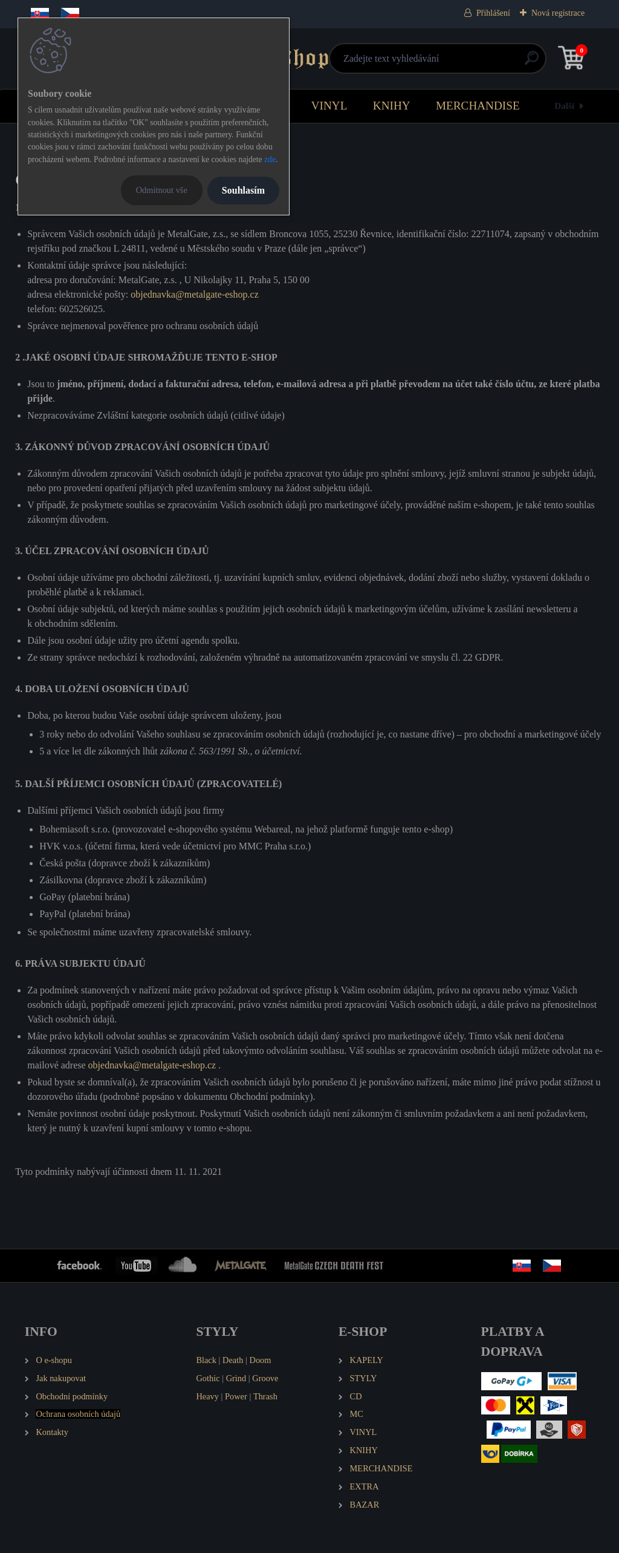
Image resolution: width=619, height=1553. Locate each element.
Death (232, 1360)
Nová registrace (558, 13)
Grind (236, 1378)
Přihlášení (493, 13)
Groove (265, 1378)
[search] (454, 62)
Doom (260, 1360)
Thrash (265, 1396)
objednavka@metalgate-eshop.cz (195, 294)
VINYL (329, 105)
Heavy (207, 1396)
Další (564, 105)
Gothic (207, 1378)
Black (206, 1360)
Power (236, 1396)
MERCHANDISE (478, 105)
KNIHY (391, 105)
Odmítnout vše (161, 190)
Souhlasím (243, 190)
